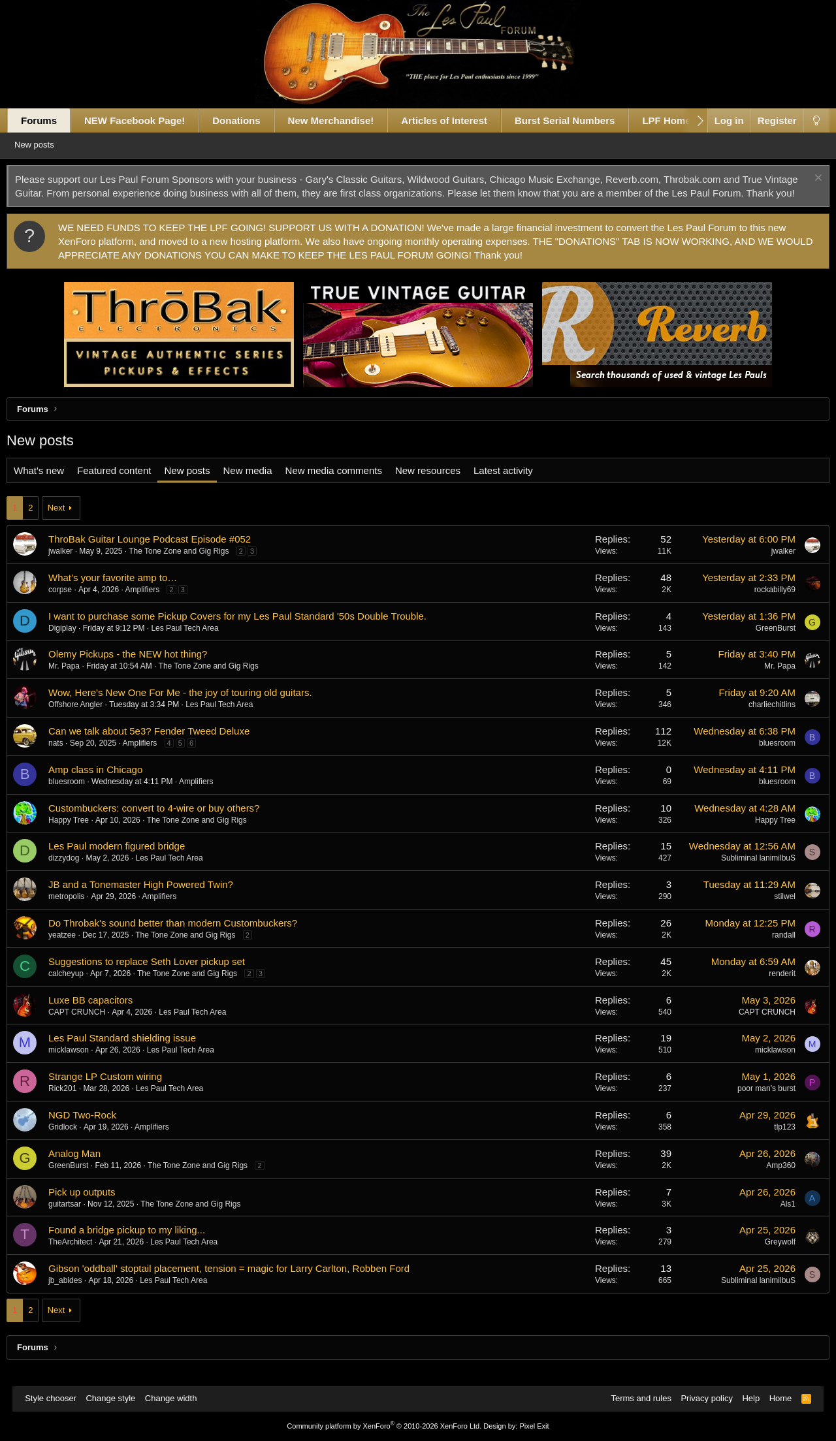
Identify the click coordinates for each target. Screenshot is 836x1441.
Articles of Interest (456, 120)
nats (68, 756)
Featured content (126, 484)
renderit (769, 987)
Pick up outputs (94, 1205)
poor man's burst (754, 1102)
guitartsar (77, 1217)
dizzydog (76, 871)
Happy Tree (81, 833)
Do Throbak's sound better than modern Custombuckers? (185, 936)
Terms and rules (634, 1399)
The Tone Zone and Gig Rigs (191, 564)
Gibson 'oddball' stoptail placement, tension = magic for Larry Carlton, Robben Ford (241, 1282)
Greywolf (767, 1255)
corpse (72, 603)
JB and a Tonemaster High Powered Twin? (153, 898)
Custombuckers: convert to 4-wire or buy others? (166, 821)
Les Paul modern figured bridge (129, 859)
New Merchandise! (343, 120)
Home (774, 1399)
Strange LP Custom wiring (117, 1090)
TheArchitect (82, 1255)
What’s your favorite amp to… (125, 591)
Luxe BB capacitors (103, 1013)
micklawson (81, 1063)
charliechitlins (759, 718)
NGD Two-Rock (95, 1128)
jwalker (73, 564)
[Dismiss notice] (804, 179)
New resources (440, 484)
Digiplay (75, 641)
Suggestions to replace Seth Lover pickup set (159, 975)
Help (744, 1399)
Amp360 (768, 1179)
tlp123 (772, 1140)
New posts (53, 145)
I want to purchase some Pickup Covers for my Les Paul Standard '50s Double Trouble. (250, 629)
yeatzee (74, 948)
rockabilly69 (761, 603)
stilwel (772, 910)
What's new (51, 484)
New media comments (346, 484)
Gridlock (75, 1140)
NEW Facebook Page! (147, 120)
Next (69, 521)
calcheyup (78, 987)
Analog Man (87, 1167)
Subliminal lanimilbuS (746, 871)
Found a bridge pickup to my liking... (139, 1243)
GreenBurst (762, 641)
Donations (248, 120)
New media (260, 484)
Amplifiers (155, 603)
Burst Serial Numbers (577, 120)
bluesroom (765, 756)
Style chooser (57, 1399)
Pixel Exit (534, 1426)
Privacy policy (700, 1399)
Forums (51, 120)
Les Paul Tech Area (197, 641)
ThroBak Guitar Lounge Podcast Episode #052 (162, 552)
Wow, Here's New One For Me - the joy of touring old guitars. (193, 706)
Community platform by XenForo (384, 1426)
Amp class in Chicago (108, 783)
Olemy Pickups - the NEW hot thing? (140, 667)
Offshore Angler (88, 718)
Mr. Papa (76, 679)
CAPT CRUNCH (89, 1025)
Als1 (774, 1217)
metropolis (79, 910)
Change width (178, 1399)
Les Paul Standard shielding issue (134, 1051)
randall (771, 948)
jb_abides (77, 1294)
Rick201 (75, 1102)
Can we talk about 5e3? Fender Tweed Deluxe (161, 744)
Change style (117, 1399)
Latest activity (515, 484)
